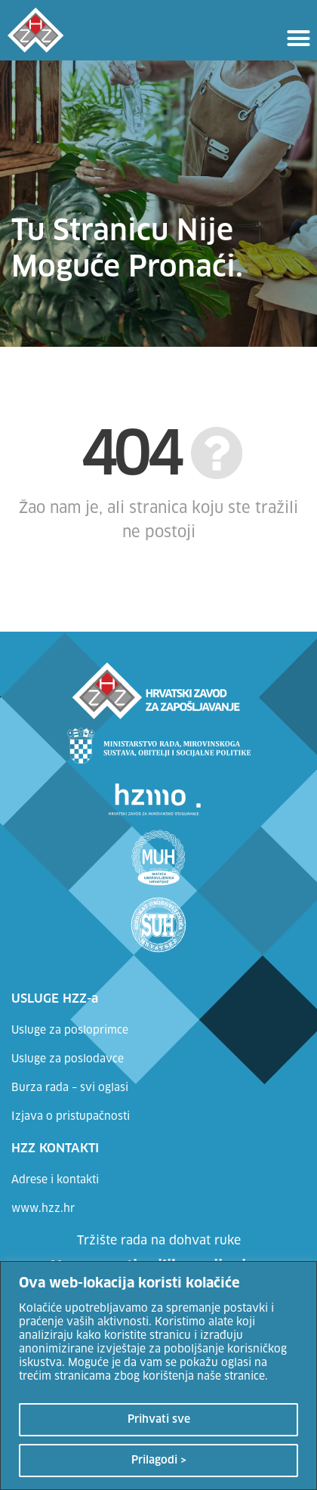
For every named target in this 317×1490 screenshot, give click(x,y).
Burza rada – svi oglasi (69, 1088)
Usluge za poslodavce (67, 1059)
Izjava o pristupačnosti (70, 1116)
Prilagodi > (158, 1460)
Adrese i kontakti (55, 1180)
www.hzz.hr (43, 1209)
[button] (299, 38)
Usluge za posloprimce (69, 1030)
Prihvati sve (159, 1419)
